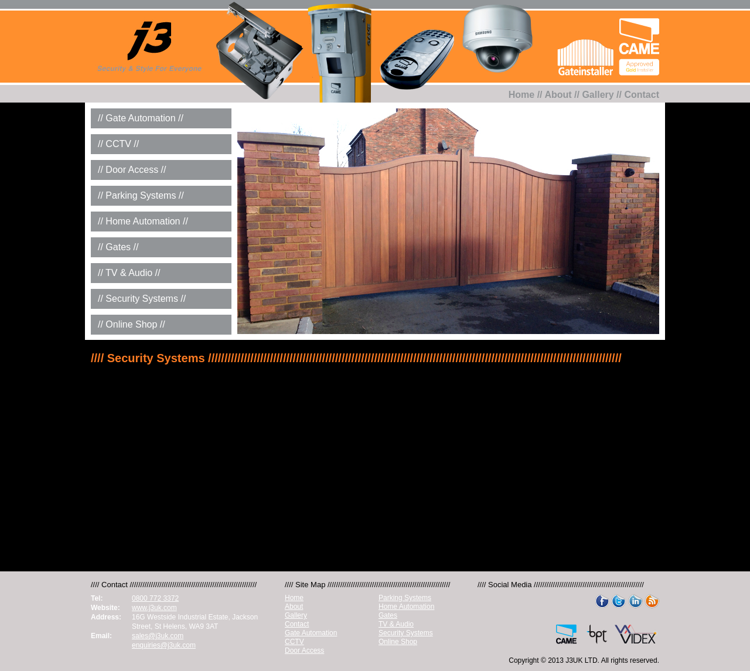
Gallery (597, 95)
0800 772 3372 (155, 598)
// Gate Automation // (140, 118)
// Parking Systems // (141, 195)
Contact (641, 95)
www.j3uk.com (154, 608)
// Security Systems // (142, 299)
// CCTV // (118, 144)
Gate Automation (311, 633)
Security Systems (406, 633)
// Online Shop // (131, 324)
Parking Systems (405, 598)
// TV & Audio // (129, 273)
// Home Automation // (143, 221)
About (557, 95)
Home (521, 95)
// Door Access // (132, 170)
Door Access (304, 650)
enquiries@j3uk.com (164, 645)
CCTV (294, 642)
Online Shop (398, 642)
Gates (388, 615)
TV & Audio (396, 624)
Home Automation (406, 606)
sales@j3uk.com (157, 636)
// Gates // (118, 247)
